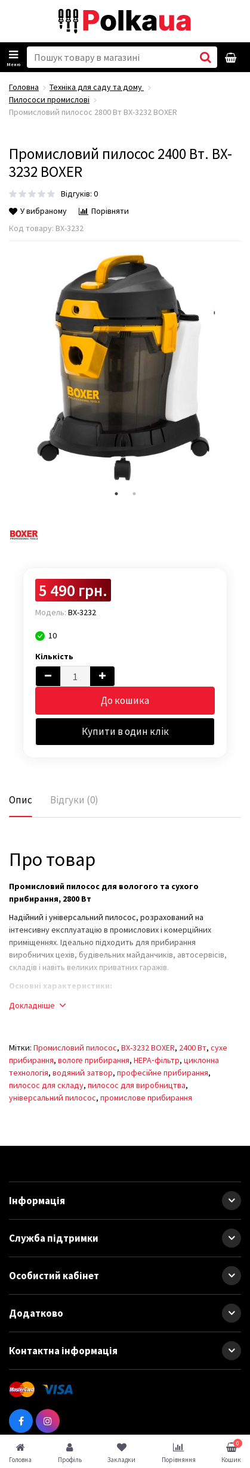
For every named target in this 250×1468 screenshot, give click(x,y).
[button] (231, 1200)
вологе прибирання (93, 1060)
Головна (24, 87)
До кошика (125, 700)
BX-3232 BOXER (148, 1047)
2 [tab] (134, 494)
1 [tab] (116, 494)
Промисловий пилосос (75, 1047)
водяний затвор (83, 1072)
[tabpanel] (125, 369)
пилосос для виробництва (137, 1085)
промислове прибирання (146, 1097)
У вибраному (38, 210)
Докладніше (37, 1005)
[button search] (205, 57)
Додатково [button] (125, 1313)
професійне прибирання (162, 1072)
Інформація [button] (125, 1200)
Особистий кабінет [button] (125, 1275)
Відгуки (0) (74, 799)
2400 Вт (192, 1047)
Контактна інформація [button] (125, 1350)
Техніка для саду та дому (97, 87)
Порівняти (104, 210)
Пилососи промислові (49, 99)
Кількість (54, 656)
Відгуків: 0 (79, 193)
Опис (20, 799)
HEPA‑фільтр (157, 1060)
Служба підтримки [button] (125, 1238)
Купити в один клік (125, 731)
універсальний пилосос (52, 1097)
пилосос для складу (46, 1085)
